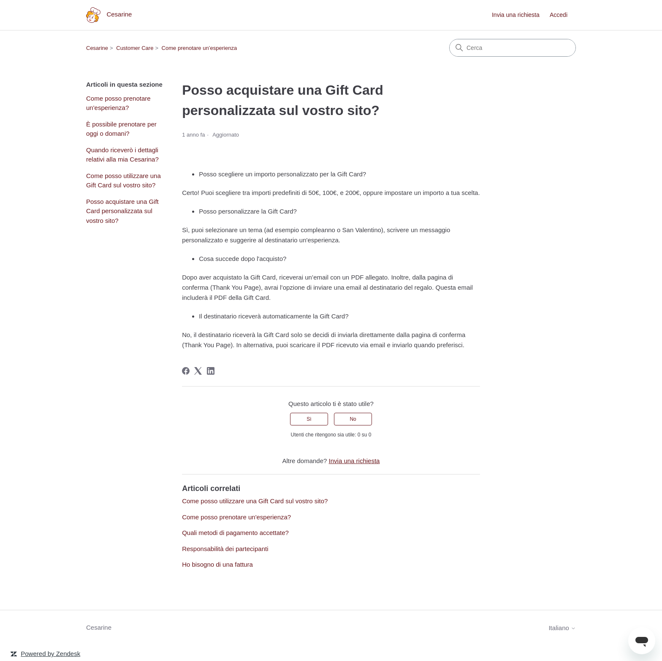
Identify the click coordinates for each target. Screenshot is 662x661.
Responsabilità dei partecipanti (225, 548)
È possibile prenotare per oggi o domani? (121, 129)
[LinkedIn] (210, 371)
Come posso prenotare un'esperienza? (118, 103)
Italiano (562, 627)
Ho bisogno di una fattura (217, 564)
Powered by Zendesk (50, 653)
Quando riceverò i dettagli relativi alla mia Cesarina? (122, 154)
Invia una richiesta (516, 14)
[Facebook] (186, 371)
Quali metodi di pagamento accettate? (235, 532)
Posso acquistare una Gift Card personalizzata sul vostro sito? (122, 211)
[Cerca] (512, 47)
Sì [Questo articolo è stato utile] (309, 419)
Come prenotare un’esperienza (199, 48)
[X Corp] (198, 371)
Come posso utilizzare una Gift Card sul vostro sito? (123, 180)
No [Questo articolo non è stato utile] (353, 419)
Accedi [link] (558, 14)
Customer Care (134, 48)
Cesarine (97, 48)
